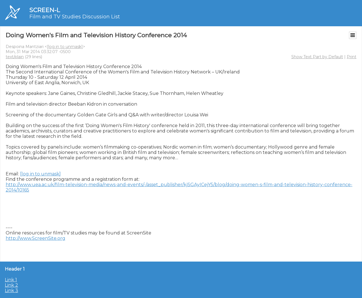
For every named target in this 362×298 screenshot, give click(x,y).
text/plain (15, 56)
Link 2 (11, 285)
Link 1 (11, 279)
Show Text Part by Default (317, 56)
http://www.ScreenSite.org (35, 238)
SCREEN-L (44, 10)
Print (351, 56)
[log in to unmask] (65, 46)
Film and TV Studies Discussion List (74, 17)
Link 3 (11, 290)
